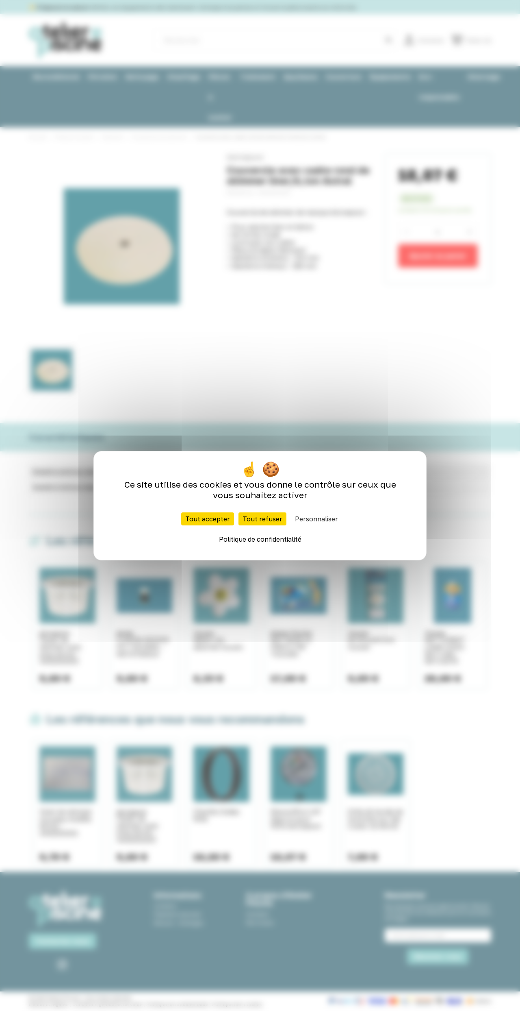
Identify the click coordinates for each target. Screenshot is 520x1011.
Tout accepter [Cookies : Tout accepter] (207, 519)
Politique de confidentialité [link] (260, 539)
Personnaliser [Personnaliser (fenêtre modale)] (316, 519)
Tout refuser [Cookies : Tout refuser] (262, 519)
